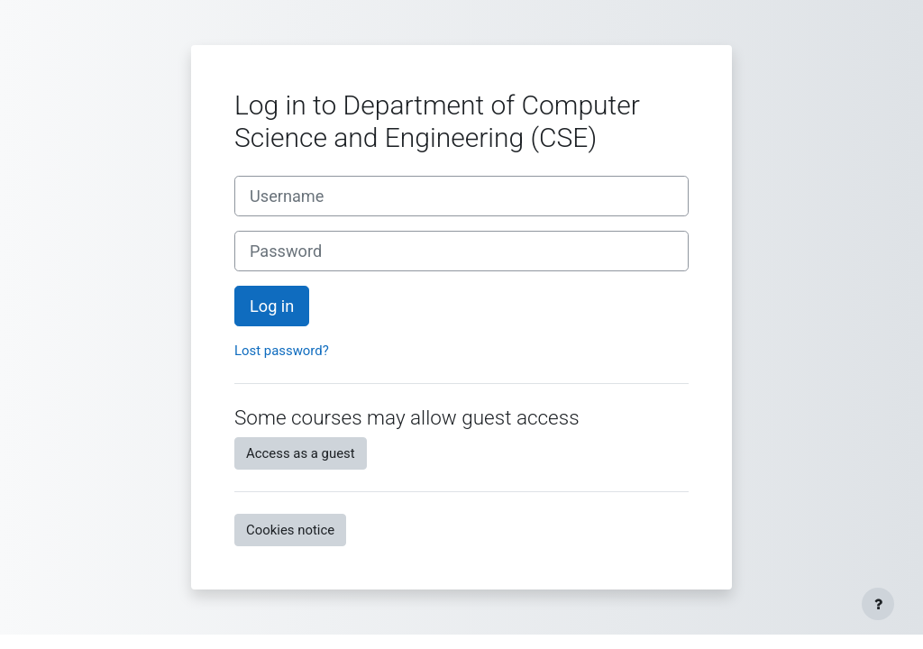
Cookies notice (290, 530)
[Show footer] (878, 604)
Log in (272, 306)
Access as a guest (300, 453)
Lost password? (281, 351)
